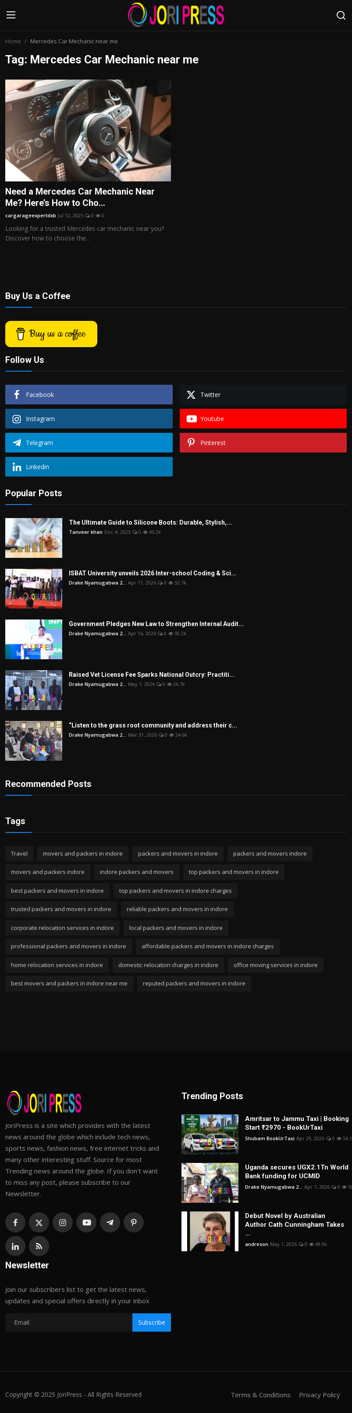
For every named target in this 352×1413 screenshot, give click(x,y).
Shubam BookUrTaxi (270, 1138)
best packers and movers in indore (57, 890)
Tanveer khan (86, 532)
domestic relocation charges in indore (168, 965)
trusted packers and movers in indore (61, 909)
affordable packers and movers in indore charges (208, 946)
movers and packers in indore (83, 853)
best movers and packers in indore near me (69, 983)
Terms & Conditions (261, 1394)
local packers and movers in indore (176, 928)
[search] (341, 15)
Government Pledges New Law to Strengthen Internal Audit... (156, 623)
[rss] (39, 1246)
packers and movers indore (270, 853)
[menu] (11, 15)
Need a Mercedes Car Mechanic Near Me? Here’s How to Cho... (80, 197)
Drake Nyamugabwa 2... (97, 582)
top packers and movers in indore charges (175, 890)
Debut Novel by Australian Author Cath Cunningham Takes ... (294, 1224)
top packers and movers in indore (234, 872)
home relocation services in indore (57, 965)
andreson (256, 1244)
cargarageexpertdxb (30, 215)
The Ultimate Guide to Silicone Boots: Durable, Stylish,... (150, 522)
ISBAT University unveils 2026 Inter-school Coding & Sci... (152, 573)
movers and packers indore (48, 872)
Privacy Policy (319, 1394)
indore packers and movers (137, 872)
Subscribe (151, 1322)
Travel (19, 853)
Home (13, 41)
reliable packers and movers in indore (177, 909)
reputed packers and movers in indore (194, 983)
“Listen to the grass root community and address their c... (153, 725)
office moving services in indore (276, 965)
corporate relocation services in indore (62, 928)
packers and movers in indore (178, 853)
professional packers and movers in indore (68, 946)
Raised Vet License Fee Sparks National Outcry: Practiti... (152, 674)
